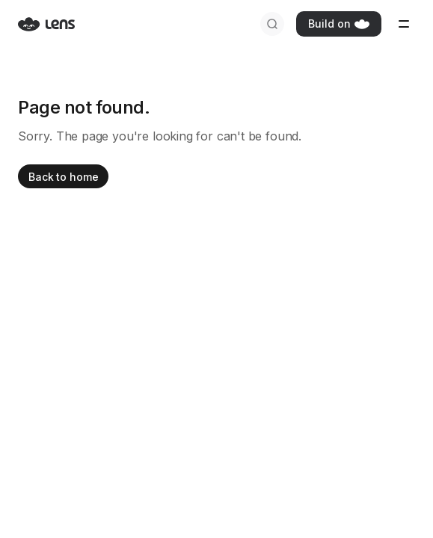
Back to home (63, 176)
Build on (338, 23)
